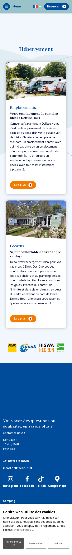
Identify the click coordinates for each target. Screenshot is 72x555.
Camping (9, 501)
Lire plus (20, 184)
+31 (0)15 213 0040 (16, 461)
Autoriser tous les (13, 543)
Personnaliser (36, 543)
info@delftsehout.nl (17, 468)
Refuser (59, 543)
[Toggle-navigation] (12, 6)
